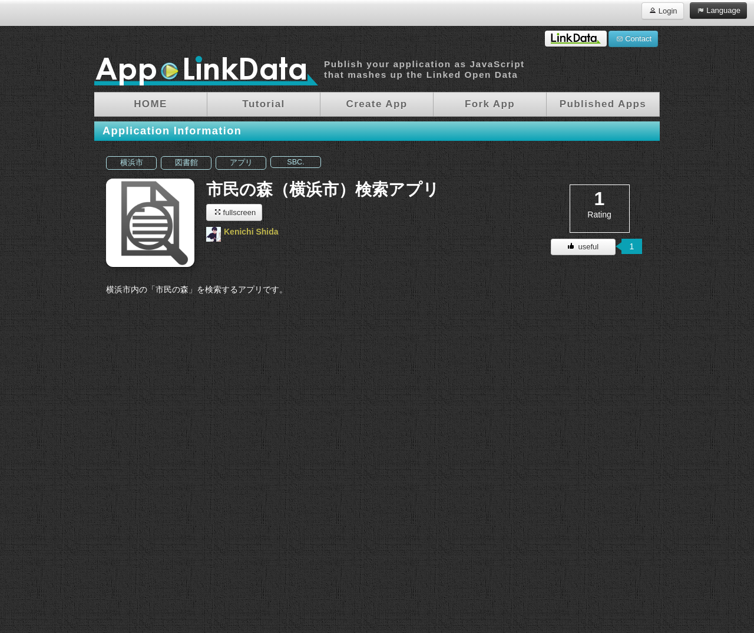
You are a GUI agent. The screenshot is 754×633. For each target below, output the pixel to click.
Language (718, 10)
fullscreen (234, 212)
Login (662, 10)
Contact (633, 38)
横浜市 (131, 163)
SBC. (295, 162)
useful (583, 246)
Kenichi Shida (251, 231)
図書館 (186, 163)
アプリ (241, 163)
